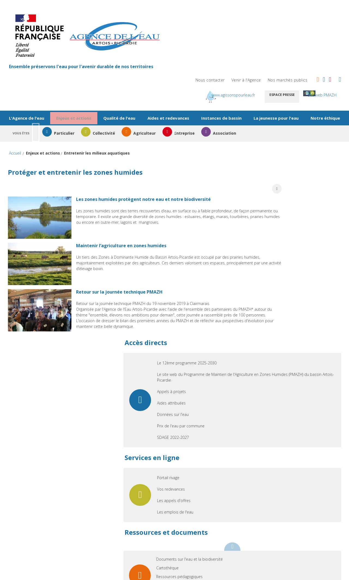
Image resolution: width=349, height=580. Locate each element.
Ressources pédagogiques (287, 375)
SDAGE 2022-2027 (281, 236)
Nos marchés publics (282, 15)
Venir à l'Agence (240, 15)
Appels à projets (279, 190)
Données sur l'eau (281, 213)
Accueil (20, 113)
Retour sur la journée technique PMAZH (129, 249)
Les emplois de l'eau (283, 311)
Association (264, 94)
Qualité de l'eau (138, 63)
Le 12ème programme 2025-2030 (295, 150)
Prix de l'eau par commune (289, 225)
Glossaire (246, 441)
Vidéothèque (275, 393)
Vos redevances (279, 288)
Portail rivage (276, 276)
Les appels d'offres (282, 299)
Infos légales (178, 441)
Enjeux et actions (89, 63)
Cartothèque (275, 367)
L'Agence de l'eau (38, 63)
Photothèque (276, 384)
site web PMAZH (314, 42)
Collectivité (131, 94)
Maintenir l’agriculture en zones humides (131, 199)
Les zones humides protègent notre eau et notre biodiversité (153, 149)
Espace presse (307, 30)
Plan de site (132, 441)
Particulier (87, 94)
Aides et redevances (191, 63)
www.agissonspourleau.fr (249, 30)
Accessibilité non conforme (304, 441)
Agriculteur (176, 94)
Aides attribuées (279, 202)
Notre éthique (169, 78)
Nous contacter (204, 15)
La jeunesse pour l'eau (306, 63)
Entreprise (220, 94)
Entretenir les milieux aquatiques (102, 113)
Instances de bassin (248, 63)
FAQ (213, 441)
